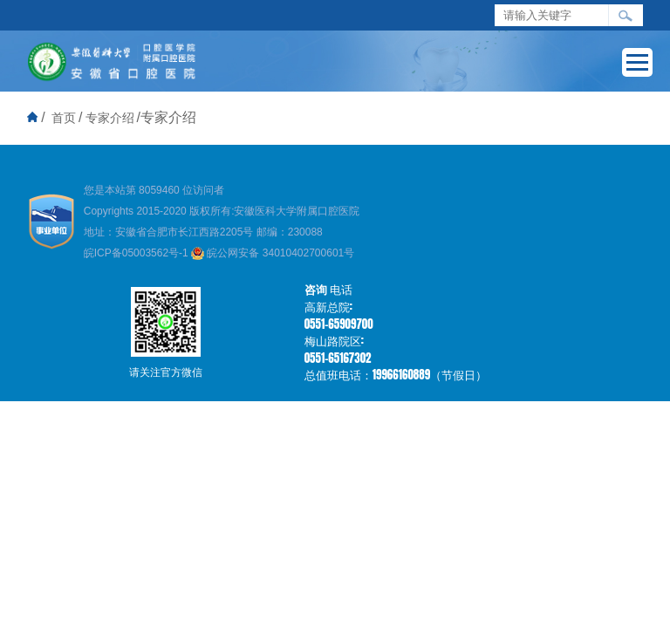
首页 (63, 118)
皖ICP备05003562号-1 (137, 253)
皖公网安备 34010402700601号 (272, 253)
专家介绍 (109, 118)
